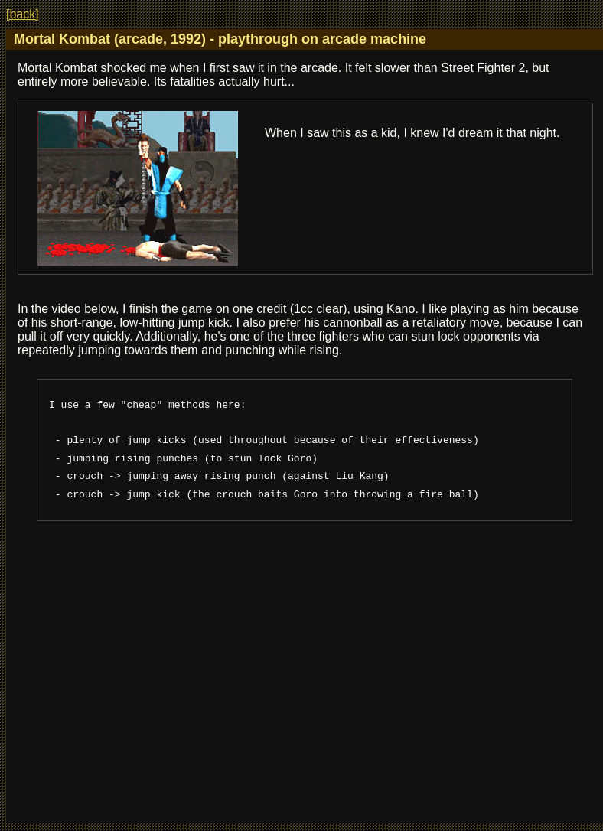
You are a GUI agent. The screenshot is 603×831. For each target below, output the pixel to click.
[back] (22, 14)
